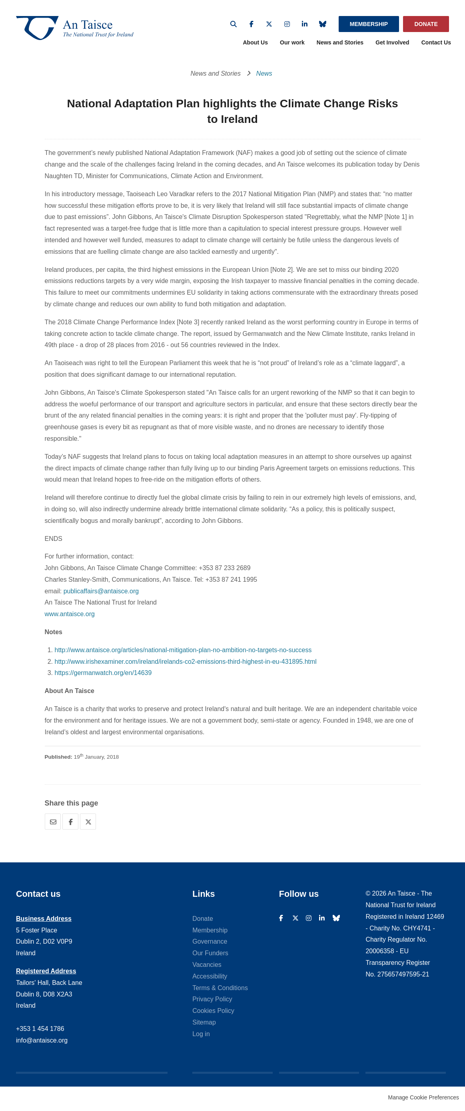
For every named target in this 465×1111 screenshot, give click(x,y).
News (264, 75)
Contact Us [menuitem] (436, 45)
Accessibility (209, 978)
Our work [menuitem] (292, 45)
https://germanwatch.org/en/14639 (103, 675)
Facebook (251, 24)
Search (233, 24)
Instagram (287, 24)
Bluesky (323, 24)
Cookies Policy (213, 1012)
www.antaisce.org (70, 616)
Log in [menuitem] (201, 1036)
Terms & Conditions (220, 989)
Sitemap (204, 1024)
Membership (369, 24)
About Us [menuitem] (255, 45)
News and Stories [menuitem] (340, 45)
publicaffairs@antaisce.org (101, 593)
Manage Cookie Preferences (423, 1100)
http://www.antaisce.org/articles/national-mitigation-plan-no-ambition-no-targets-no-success (183, 652)
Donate (425, 24)
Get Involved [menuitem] (392, 45)
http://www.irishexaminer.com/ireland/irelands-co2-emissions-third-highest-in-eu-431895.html (186, 663)
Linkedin (305, 24)
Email (53, 824)
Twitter (269, 24)
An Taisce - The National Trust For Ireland (80, 29)
